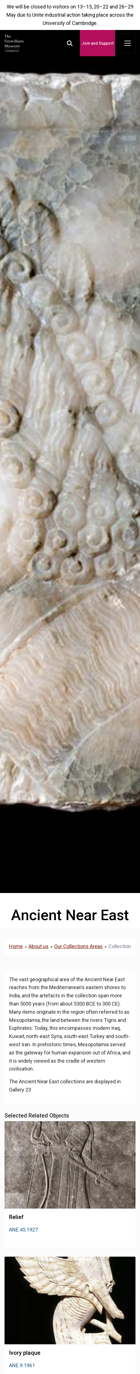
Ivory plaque (24, 1352)
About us (39, 946)
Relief (16, 1217)
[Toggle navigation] (127, 43)
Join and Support (97, 43)
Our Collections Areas (78, 946)
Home (16, 946)
